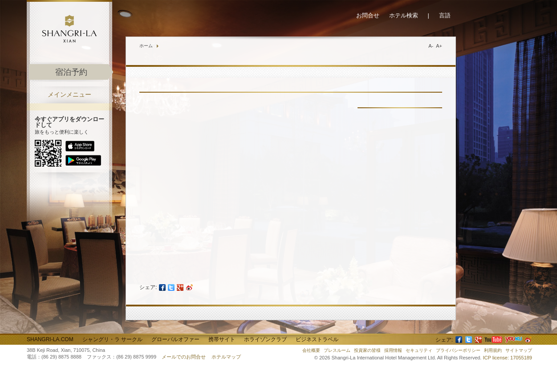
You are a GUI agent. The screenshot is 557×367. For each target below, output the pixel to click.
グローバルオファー (175, 339)
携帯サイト (221, 339)
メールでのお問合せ (184, 356)
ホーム (146, 45)
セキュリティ (419, 350)
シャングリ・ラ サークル (112, 339)
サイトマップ (518, 350)
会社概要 (311, 350)
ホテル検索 (403, 15)
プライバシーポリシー (458, 350)
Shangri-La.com (50, 339)
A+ (439, 46)
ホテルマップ (226, 356)
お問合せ (367, 15)
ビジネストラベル (317, 339)
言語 (445, 15)
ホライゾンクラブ (265, 339)
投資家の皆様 (367, 350)
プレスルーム (337, 350)
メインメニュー (69, 94)
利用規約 (493, 350)
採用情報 (393, 350)
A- (430, 46)
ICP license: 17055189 (508, 357)
